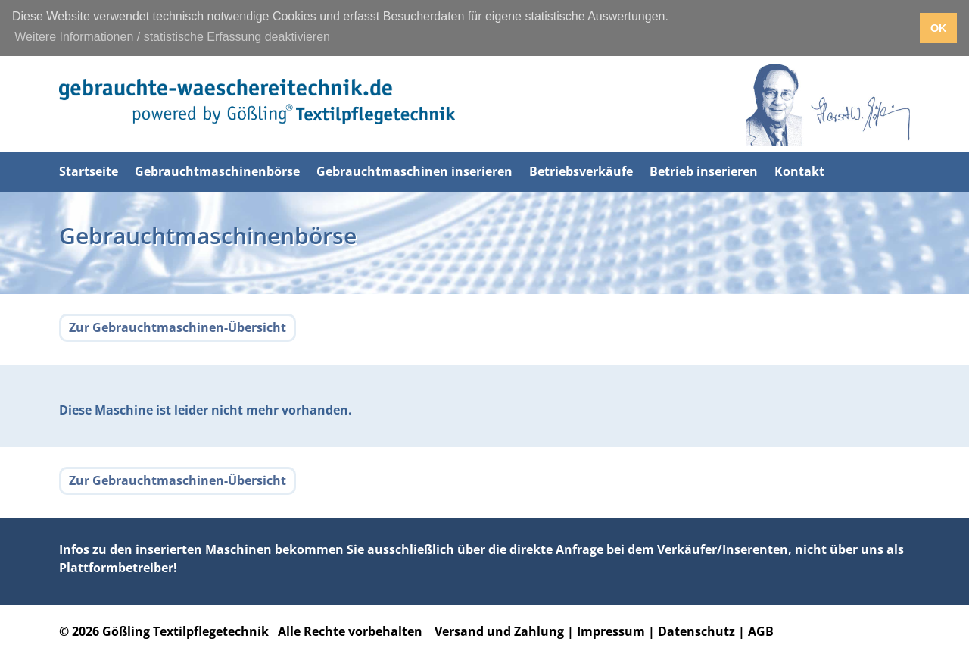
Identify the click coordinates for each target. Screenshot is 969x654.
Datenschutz (696, 631)
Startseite (88, 171)
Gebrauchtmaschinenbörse (217, 171)
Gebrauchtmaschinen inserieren (414, 171)
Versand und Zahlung (499, 631)
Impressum (611, 631)
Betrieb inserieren (704, 171)
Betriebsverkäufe (581, 171)
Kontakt (799, 171)
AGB (761, 631)
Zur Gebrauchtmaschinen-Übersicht (177, 327)
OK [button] (938, 28)
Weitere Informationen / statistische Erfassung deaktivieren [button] (172, 36)
